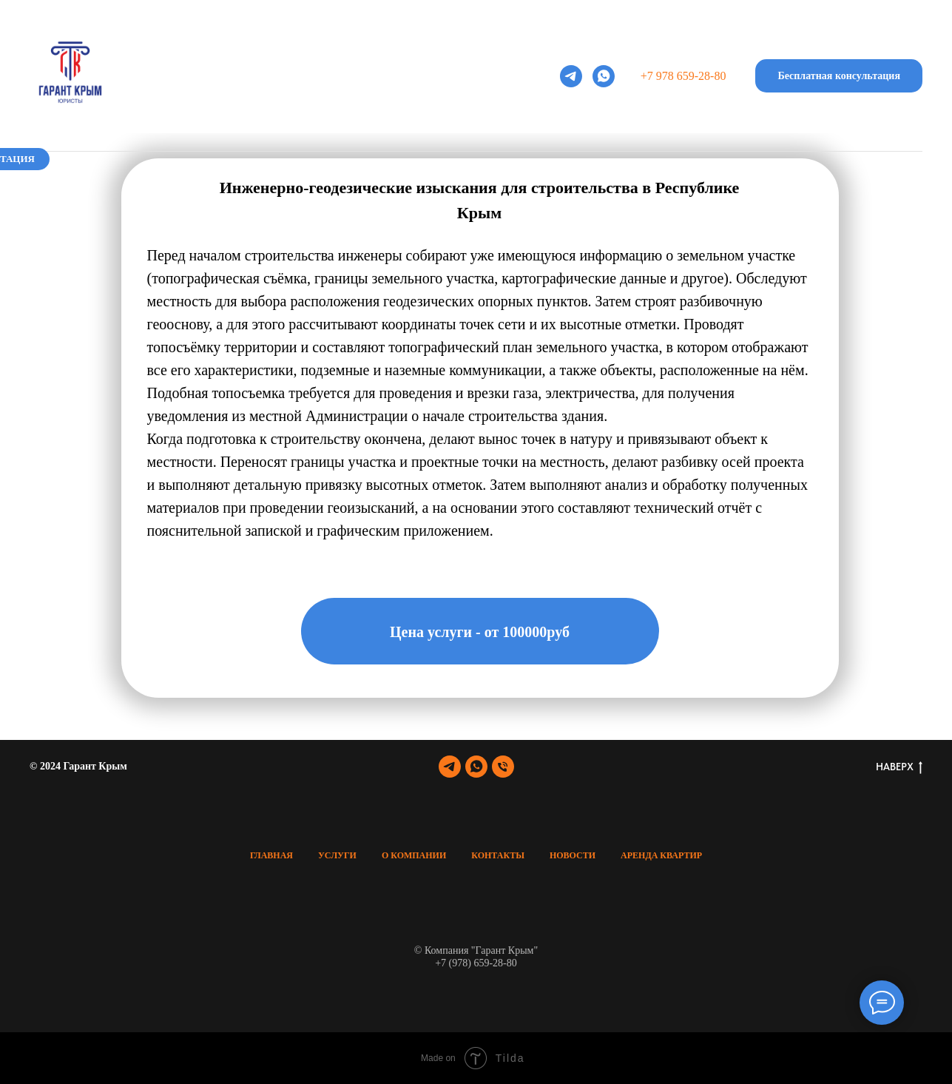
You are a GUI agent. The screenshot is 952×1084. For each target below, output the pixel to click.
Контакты (509, 173)
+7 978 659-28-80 (683, 76)
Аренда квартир (734, 173)
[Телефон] (503, 766)
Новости (612, 173)
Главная (196, 173)
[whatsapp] (604, 76)
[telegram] (571, 76)
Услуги (290, 173)
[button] (838, 75)
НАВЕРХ (899, 767)
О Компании (414, 855)
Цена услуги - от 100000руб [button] (480, 632)
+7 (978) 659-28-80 (476, 963)
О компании (396, 173)
